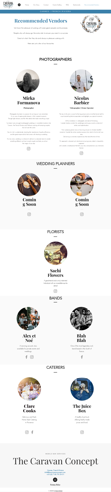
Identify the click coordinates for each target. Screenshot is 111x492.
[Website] (81, 153)
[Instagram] (19, 4)
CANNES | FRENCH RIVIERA (55, 11)
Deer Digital (58, 491)
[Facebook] (26, 357)
